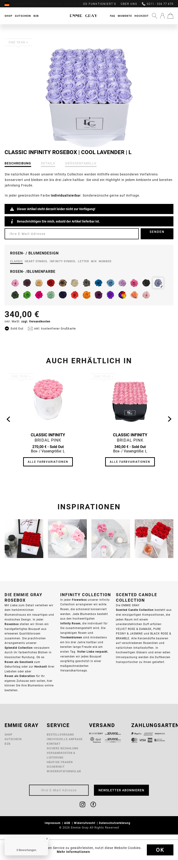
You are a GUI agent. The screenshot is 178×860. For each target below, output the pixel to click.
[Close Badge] (47, 838)
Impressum (53, 823)
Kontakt (53, 743)
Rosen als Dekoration (20, 676)
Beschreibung (18, 163)
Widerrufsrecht (85, 823)
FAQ (112, 15)
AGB (67, 823)
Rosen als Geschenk (19, 662)
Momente (125, 15)
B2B (8, 743)
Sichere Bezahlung (62, 748)
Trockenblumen (71, 637)
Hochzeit (141, 15)
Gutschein (13, 739)
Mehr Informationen (73, 852)
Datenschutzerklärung (115, 823)
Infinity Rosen (70, 623)
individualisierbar (66, 195)
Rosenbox (12, 624)
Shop (9, 734)
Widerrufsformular (64, 771)
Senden (157, 232)
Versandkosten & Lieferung (61, 755)
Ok (160, 850)
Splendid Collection (19, 647)
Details (48, 163)
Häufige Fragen (60, 762)
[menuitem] (9, 4)
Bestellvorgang (60, 734)
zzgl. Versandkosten (35, 321)
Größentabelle (80, 163)
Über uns (129, 4)
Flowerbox (79, 599)
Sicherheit (56, 766)
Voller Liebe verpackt (92, 651)
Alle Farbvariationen (48, 461)
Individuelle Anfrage (65, 739)
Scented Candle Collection (135, 610)
